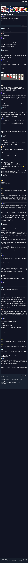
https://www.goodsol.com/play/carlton (5, 64)
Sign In (23, 0)
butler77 (4, 33)
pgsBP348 (4, 146)
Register (26, 0)
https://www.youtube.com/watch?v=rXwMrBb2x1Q (7, 290)
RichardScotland (4, 107)
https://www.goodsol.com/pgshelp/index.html (6, 95)
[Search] (26, 4)
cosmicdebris (4, 16)
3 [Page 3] (25, 375)
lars (3, 344)
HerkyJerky (4, 168)
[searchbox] (14, 4)
